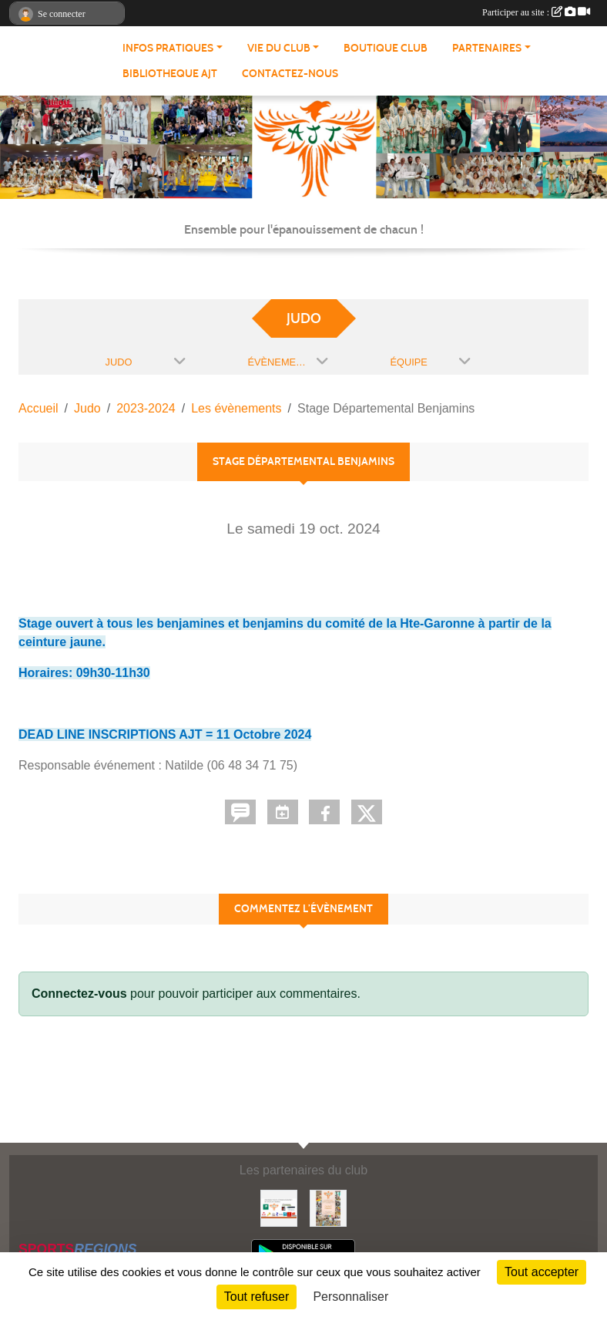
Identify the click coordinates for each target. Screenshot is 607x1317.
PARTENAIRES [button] (486, 48)
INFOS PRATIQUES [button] (167, 48)
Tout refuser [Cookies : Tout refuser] (256, 1296)
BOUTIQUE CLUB (386, 48)
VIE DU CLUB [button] (278, 48)
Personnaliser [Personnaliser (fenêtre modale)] (350, 1296)
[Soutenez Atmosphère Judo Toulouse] (328, 1207)
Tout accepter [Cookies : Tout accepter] (541, 1271)
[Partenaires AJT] (278, 1207)
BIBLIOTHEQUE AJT (169, 73)
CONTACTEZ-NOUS (290, 73)
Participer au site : (536, 12)
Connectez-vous (79, 993)
